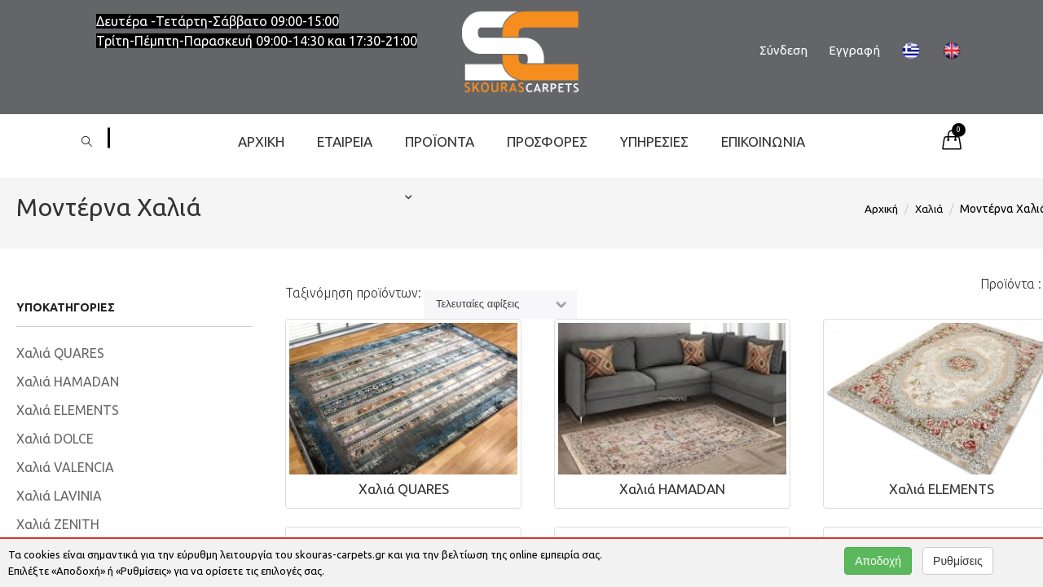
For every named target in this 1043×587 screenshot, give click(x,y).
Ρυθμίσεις (958, 560)
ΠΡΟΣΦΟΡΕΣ (547, 141)
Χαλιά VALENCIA (65, 467)
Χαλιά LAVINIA (59, 495)
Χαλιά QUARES (60, 353)
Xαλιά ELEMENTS (67, 410)
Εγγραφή (854, 50)
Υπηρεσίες (654, 141)
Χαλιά (929, 208)
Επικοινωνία (763, 141)
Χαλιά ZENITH (57, 524)
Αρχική (261, 141)
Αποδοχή (878, 560)
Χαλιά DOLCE (55, 438)
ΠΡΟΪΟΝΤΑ (439, 152)
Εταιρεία (344, 141)
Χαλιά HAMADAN (67, 381)
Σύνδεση (783, 50)
